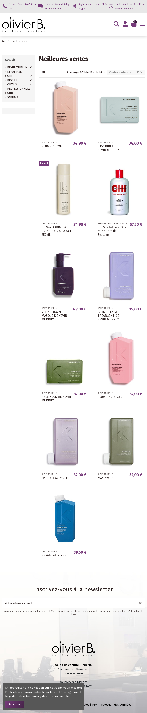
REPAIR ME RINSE (54, 555)
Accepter (14, 704)
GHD (10, 93)
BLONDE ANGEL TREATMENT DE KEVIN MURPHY (108, 315)
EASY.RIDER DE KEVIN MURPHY (108, 148)
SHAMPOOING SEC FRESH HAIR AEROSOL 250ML (57, 231)
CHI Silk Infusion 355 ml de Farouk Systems (112, 231)
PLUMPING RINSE (110, 397)
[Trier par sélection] (120, 72)
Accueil (10, 59)
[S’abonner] (140, 603)
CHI (9, 76)
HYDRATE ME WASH (55, 478)
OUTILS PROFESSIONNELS (18, 86)
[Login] (125, 24)
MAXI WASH (105, 478)
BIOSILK (12, 80)
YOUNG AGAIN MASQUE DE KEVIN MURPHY (54, 315)
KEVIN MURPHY (17, 67)
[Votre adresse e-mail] (69, 603)
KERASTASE (14, 71)
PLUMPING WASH (53, 146)
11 (140, 72)
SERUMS (12, 97)
